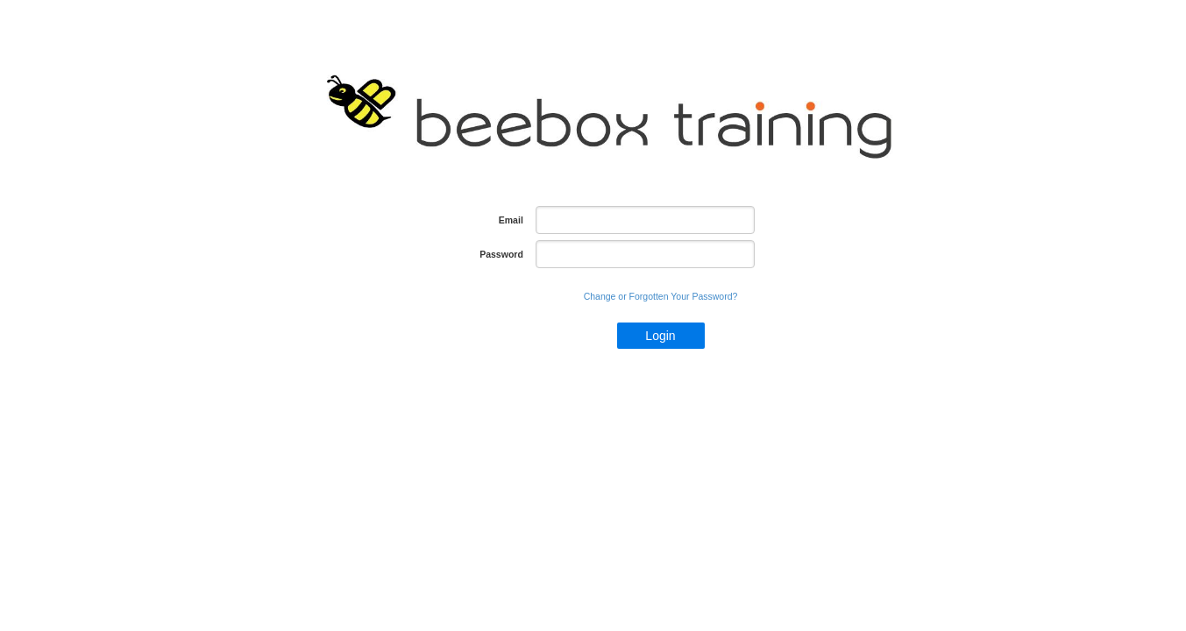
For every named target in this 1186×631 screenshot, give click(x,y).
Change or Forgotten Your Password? (661, 296)
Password (501, 254)
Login (660, 336)
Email (511, 220)
